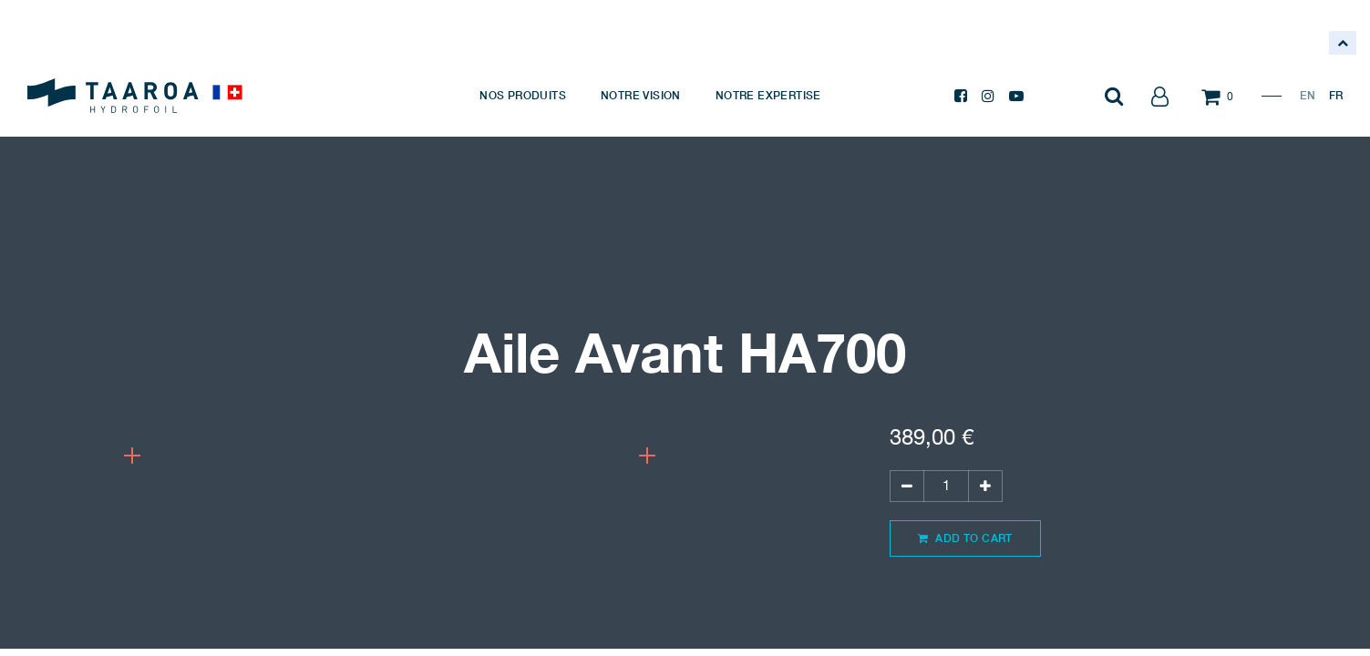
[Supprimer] (907, 486)
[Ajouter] (985, 486)
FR (1336, 95)
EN (1307, 95)
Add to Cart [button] (965, 538)
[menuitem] (522, 96)
